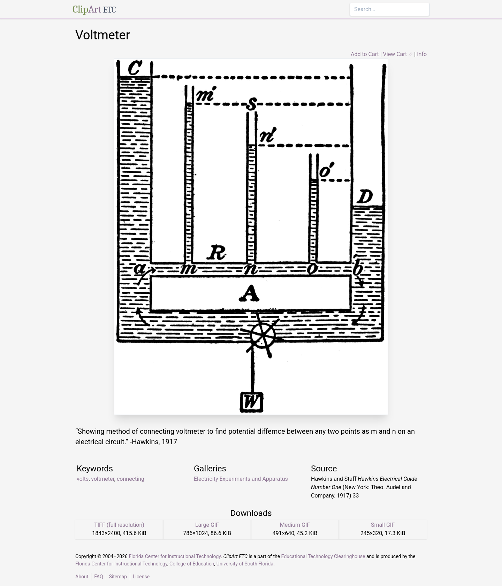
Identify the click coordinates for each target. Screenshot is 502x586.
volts (83, 479)
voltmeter (102, 479)
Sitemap (118, 576)
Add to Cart (365, 54)
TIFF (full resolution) (119, 525)
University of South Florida (244, 563)
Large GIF (207, 525)
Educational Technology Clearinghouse (323, 556)
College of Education (191, 563)
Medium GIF (295, 525)
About (81, 576)
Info (422, 54)
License (141, 576)
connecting (130, 479)
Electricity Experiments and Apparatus (241, 479)
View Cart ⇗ (398, 54)
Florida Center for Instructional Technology (175, 556)
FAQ (98, 576)
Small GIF (383, 525)
